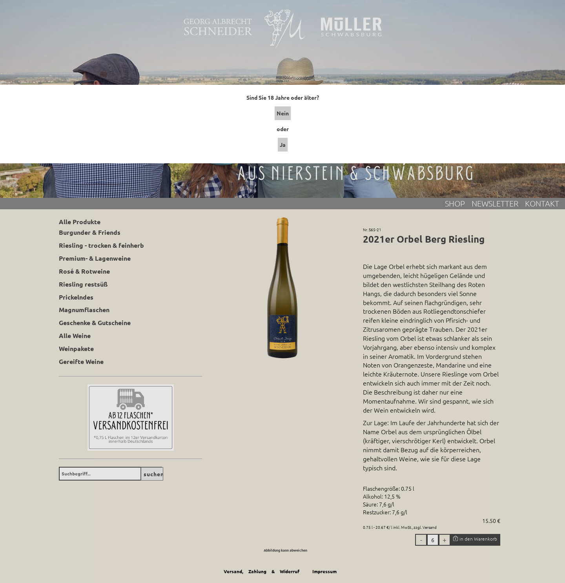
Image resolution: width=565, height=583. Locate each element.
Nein (283, 113)
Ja (283, 144)
